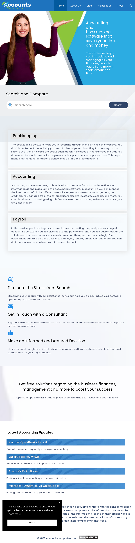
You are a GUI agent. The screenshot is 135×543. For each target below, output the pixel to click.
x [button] (59, 502)
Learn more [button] (14, 514)
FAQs (120, 5)
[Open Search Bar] (130, 5)
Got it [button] (32, 522)
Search (118, 105)
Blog (89, 5)
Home (60, 5)
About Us (75, 5)
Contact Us (104, 5)
